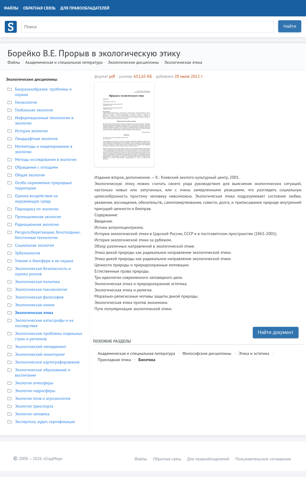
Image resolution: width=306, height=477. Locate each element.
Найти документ (275, 332)
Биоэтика (146, 359)
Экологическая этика (183, 62)
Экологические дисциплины (133, 62)
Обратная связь (39, 8)
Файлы (11, 8)
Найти (289, 26)
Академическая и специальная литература (63, 62)
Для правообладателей (84, 8)
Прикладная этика (114, 359)
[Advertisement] (229, 124)
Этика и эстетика (254, 353)
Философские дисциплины (206, 353)
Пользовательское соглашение (263, 459)
